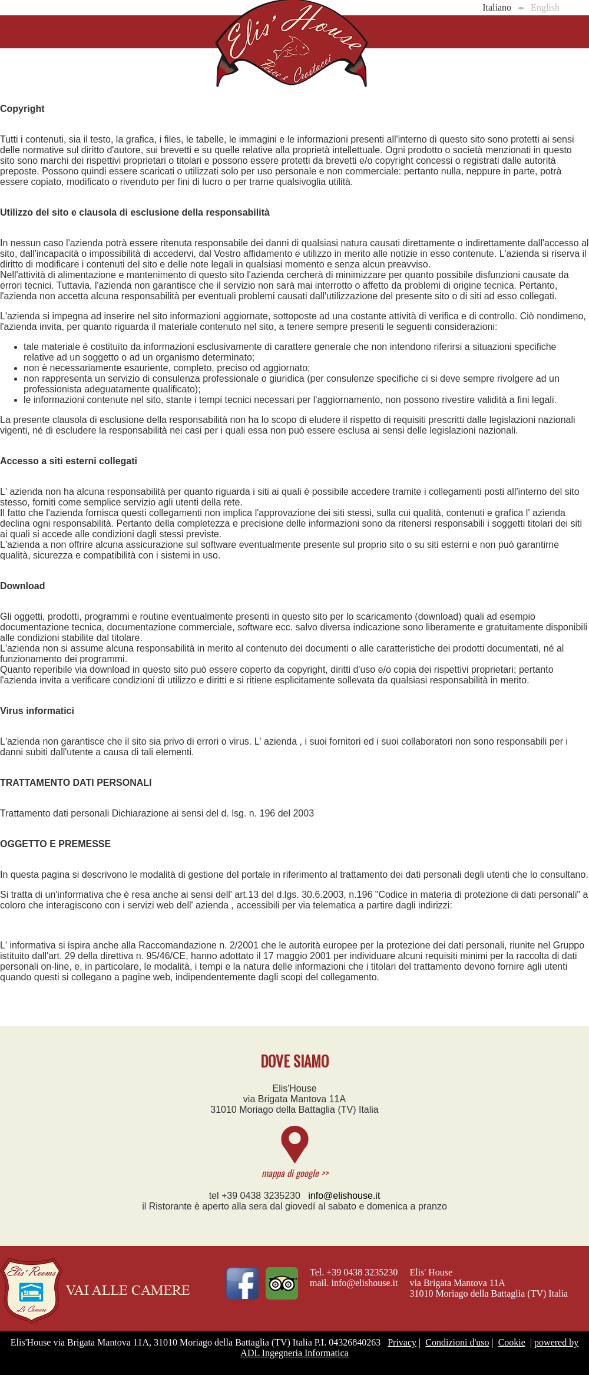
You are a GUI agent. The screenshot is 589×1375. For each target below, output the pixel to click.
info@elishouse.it (344, 1196)
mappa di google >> (295, 1173)
